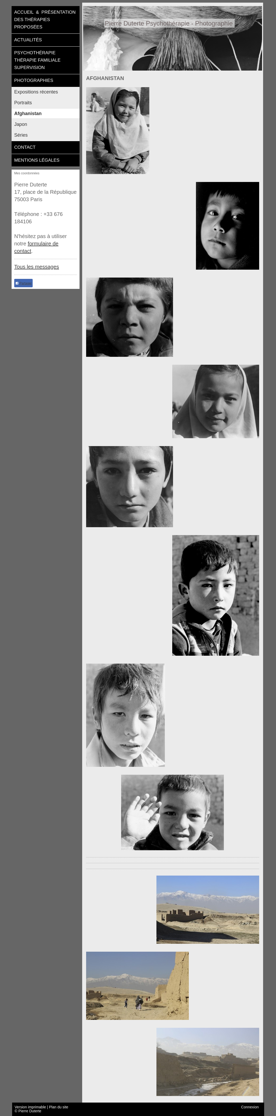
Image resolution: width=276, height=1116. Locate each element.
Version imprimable (31, 1107)
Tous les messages (36, 267)
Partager (23, 283)
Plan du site (58, 1107)
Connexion (250, 1107)
